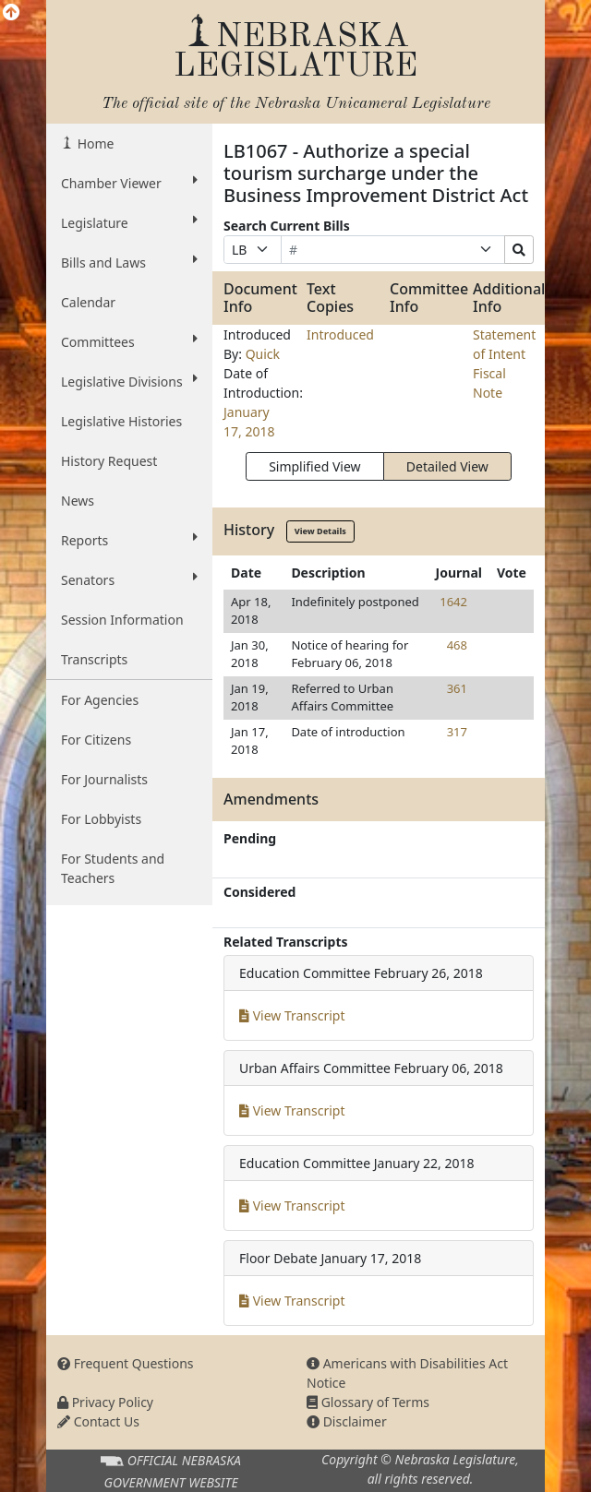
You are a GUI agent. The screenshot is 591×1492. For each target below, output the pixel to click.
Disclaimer (347, 1421)
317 (457, 731)
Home (94, 143)
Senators (129, 579)
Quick (263, 354)
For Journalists (104, 779)
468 (457, 645)
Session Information (122, 619)
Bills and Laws (129, 262)
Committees (129, 341)
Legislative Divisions (129, 381)
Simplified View (314, 466)
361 (457, 688)
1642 (453, 601)
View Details (320, 531)
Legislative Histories (121, 421)
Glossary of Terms (368, 1402)
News (77, 500)
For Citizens (96, 739)
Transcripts (94, 659)
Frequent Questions (125, 1363)
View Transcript (292, 1015)
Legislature (129, 222)
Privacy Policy (105, 1402)
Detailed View (447, 466)
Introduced (340, 334)
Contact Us (98, 1421)
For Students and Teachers (112, 868)
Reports (129, 540)
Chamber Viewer (129, 182)
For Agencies (100, 700)
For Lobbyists (101, 819)
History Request (109, 461)
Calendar (88, 302)
